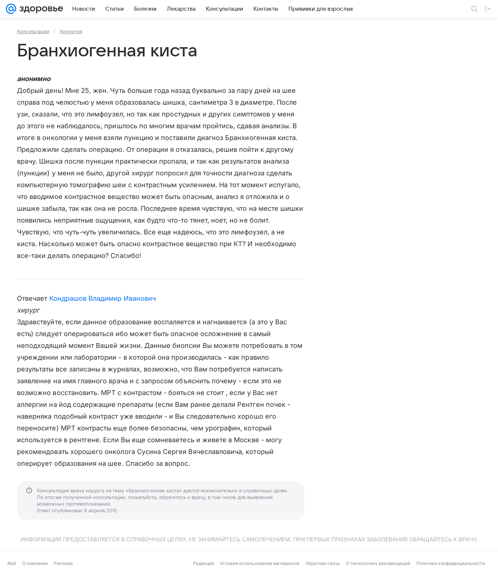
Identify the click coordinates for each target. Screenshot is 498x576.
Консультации (33, 31)
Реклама (63, 563)
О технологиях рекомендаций (378, 563)
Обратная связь (322, 563)
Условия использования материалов (259, 563)
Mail (11, 563)
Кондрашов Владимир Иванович (102, 298)
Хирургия (71, 31)
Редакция (203, 563)
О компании (35, 563)
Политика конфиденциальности (450, 563)
